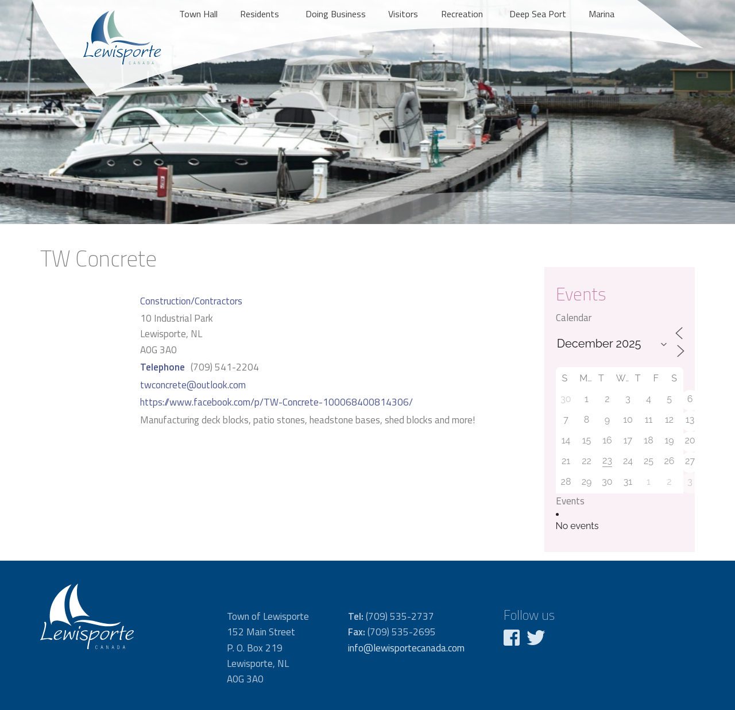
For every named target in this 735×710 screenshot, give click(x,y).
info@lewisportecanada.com (406, 647)
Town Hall (198, 14)
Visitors (403, 14)
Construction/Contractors (191, 301)
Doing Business (335, 14)
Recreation (462, 14)
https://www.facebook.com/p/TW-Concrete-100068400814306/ (276, 402)
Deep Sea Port (537, 14)
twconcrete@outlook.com (193, 384)
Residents (259, 14)
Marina (601, 14)
